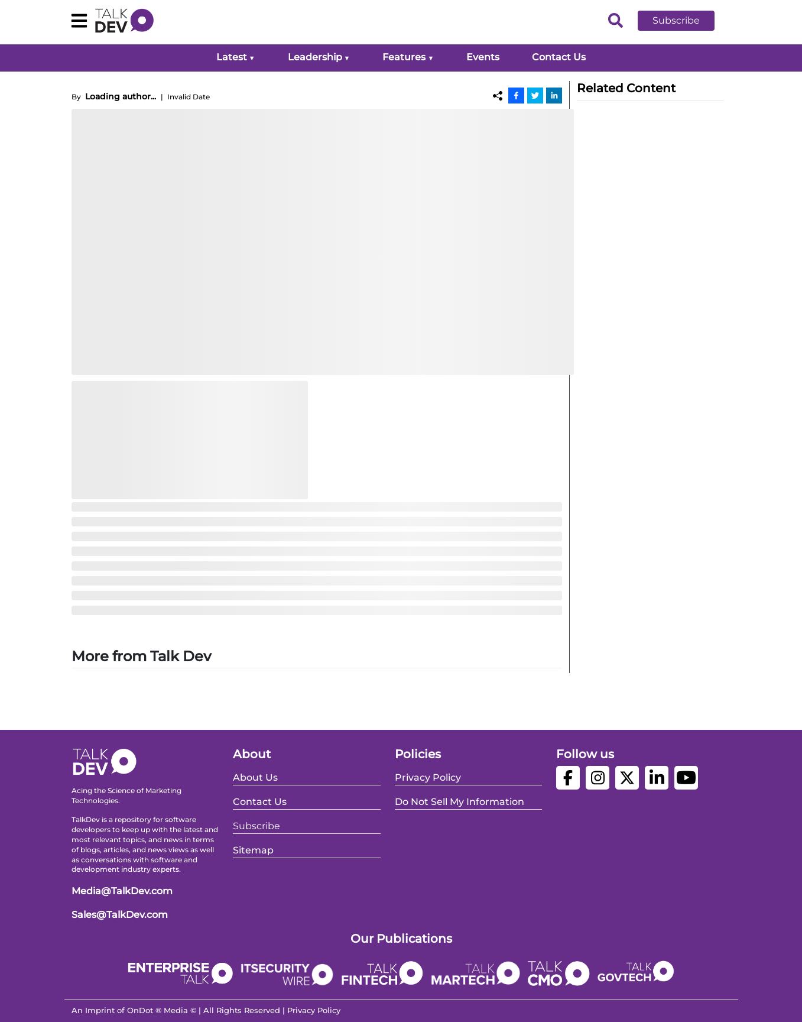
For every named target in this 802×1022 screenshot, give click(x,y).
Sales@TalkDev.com (120, 914)
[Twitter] (535, 95)
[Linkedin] (554, 95)
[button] (685, 21)
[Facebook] (516, 95)
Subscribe (676, 20)
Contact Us (559, 57)
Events (482, 57)
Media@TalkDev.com (122, 891)
